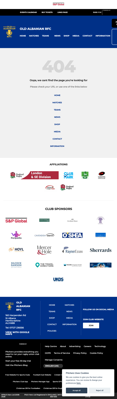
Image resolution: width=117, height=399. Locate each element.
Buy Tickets (47, 12)
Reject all (99, 390)
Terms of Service (62, 353)
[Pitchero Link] (108, 13)
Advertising (75, 346)
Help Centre (51, 346)
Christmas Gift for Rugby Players (56, 388)
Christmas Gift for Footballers (28, 388)
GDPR (48, 353)
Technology (100, 346)
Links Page (62, 12)
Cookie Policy (96, 353)
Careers (87, 346)
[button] (22, 35)
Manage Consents (53, 360)
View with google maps (17, 333)
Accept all (77, 390)
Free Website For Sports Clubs (17, 375)
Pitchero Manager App (40, 382)
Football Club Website (42, 375)
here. (79, 383)
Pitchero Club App (20, 382)
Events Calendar (28, 12)
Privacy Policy (80, 353)
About (63, 346)
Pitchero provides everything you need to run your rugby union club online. (22, 354)
